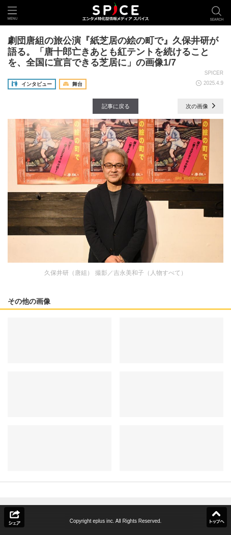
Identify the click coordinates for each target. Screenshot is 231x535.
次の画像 (200, 106)
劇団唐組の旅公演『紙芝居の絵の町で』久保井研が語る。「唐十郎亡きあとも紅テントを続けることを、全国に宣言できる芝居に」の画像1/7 (113, 52)
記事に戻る (116, 106)
